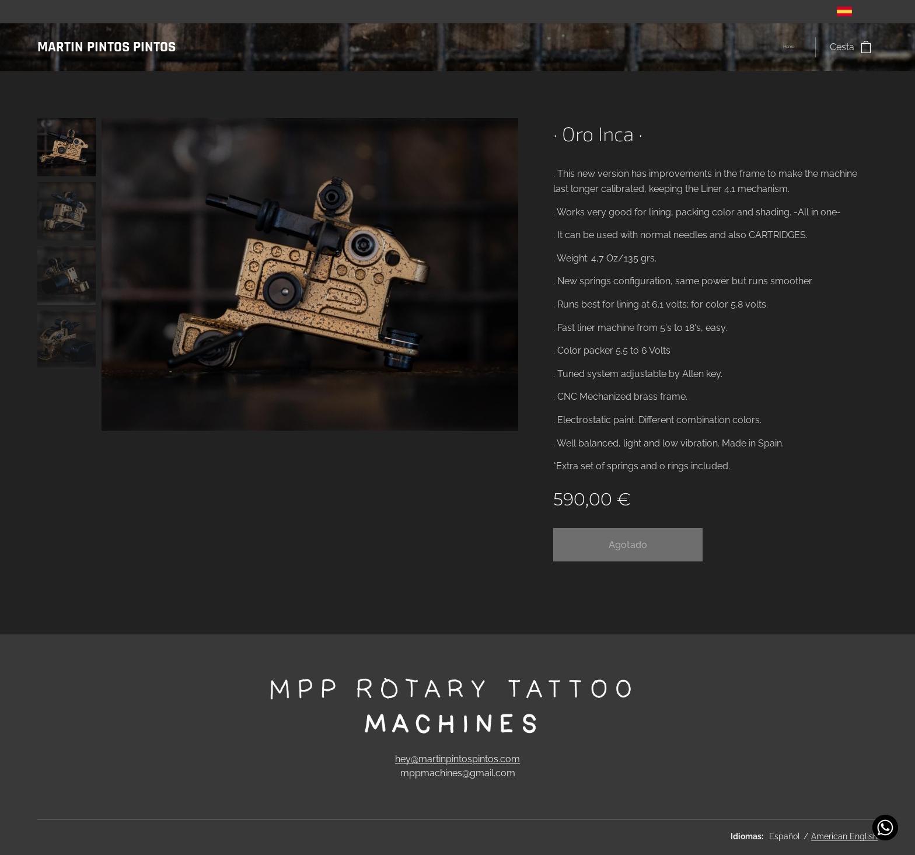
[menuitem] (797, 47)
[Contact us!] (885, 827)
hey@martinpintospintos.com (457, 758)
